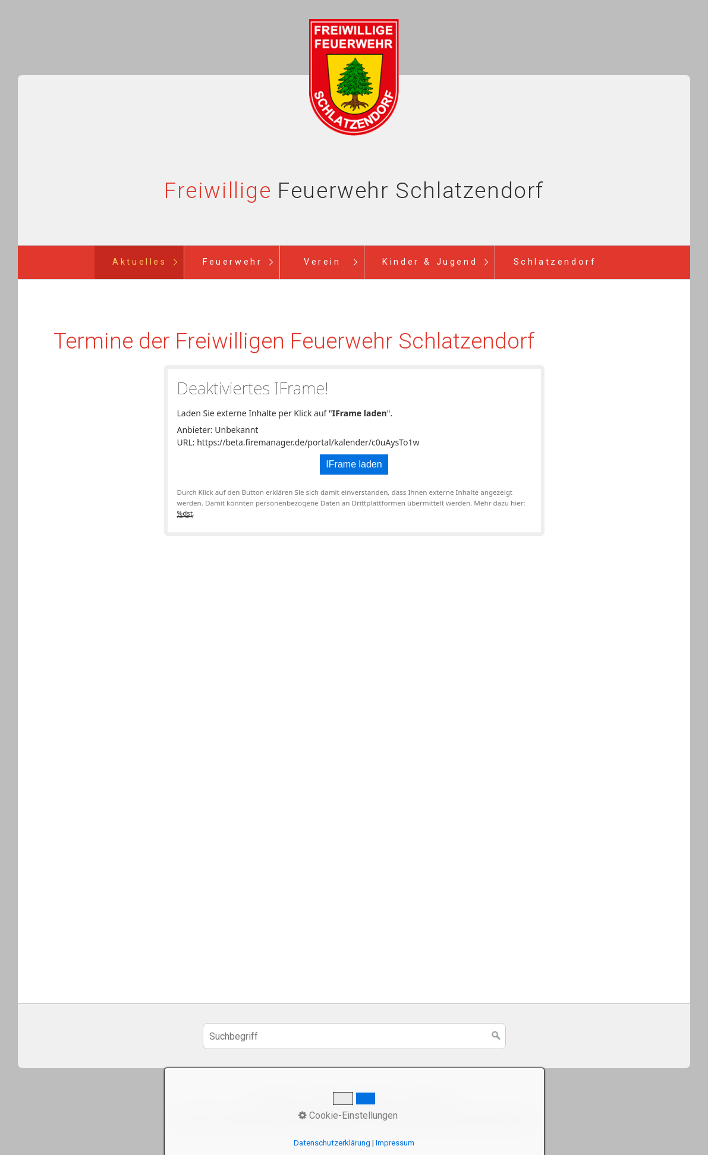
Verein (322, 262)
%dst (185, 513)
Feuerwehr (232, 262)
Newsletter (371, 1103)
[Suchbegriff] (354, 1036)
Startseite (279, 1103)
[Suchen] (496, 1036)
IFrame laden (354, 464)
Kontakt (323, 1103)
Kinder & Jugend (429, 262)
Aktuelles (139, 262)
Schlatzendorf (555, 262)
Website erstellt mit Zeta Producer (456, 1119)
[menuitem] (139, 262)
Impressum (426, 1103)
